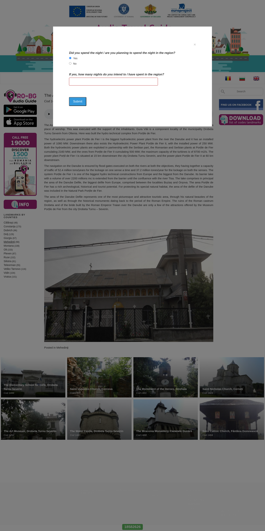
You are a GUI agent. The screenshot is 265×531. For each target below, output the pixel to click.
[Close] (195, 44)
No (75, 63)
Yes (75, 58)
